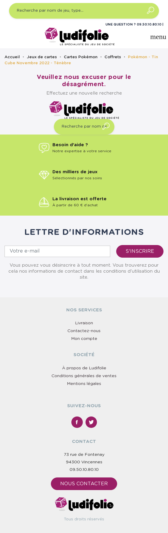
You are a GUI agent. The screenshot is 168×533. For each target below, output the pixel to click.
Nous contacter (84, 483)
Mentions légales (84, 384)
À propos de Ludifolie (84, 368)
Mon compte (84, 339)
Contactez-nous (84, 331)
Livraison (84, 323)
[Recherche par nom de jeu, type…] (84, 11)
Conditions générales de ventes (84, 376)
